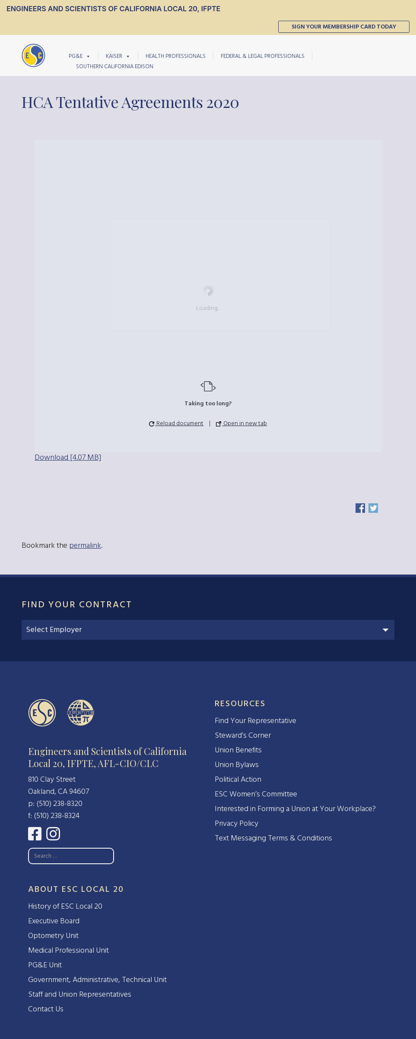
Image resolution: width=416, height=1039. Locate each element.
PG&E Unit (45, 965)
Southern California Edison (114, 66)
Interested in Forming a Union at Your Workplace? (295, 808)
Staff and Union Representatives (79, 994)
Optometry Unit (53, 935)
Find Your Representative (255, 720)
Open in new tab (241, 423)
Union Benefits (238, 750)
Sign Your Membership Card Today (344, 27)
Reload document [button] (176, 423)
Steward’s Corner (243, 735)
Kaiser (118, 55)
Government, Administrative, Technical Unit (97, 979)
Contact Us (46, 1009)
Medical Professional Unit (68, 950)
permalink (85, 545)
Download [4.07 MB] (68, 457)
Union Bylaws (237, 764)
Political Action (238, 779)
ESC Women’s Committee (256, 794)
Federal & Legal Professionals (263, 55)
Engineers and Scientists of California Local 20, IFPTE (113, 8)
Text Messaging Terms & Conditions (273, 838)
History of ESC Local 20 (65, 906)
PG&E (80, 55)
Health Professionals (176, 55)
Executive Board (53, 921)
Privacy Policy (236, 823)
